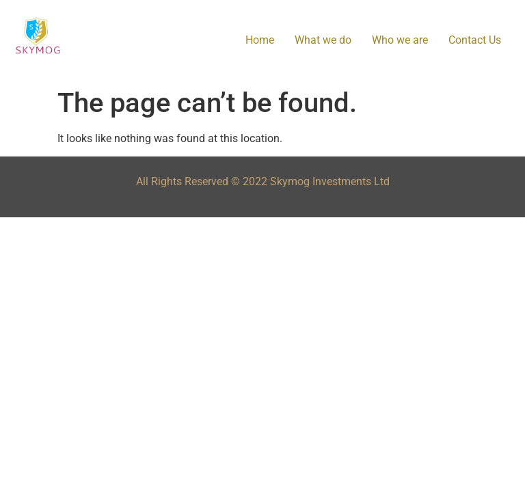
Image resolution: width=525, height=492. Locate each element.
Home (259, 39)
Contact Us (474, 39)
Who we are (400, 39)
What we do (323, 39)
